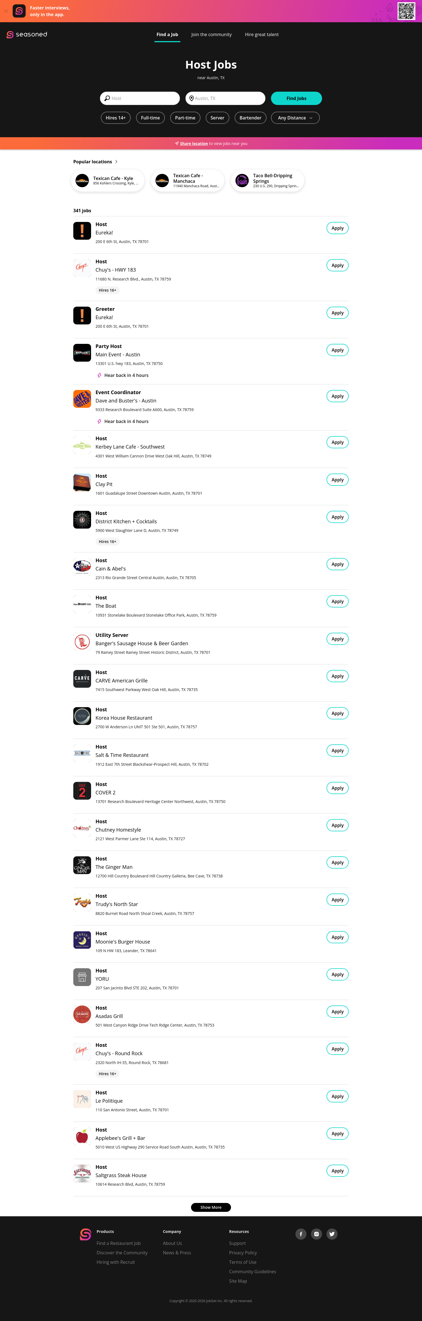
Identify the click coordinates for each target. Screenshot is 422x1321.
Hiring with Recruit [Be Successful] (116, 1262)
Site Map (238, 1281)
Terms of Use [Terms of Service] (242, 1262)
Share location (191, 143)
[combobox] (140, 98)
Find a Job (167, 34)
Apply (337, 228)
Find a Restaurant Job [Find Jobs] (119, 1243)
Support (237, 1243)
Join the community (212, 34)
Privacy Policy (243, 1253)
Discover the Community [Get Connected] (122, 1253)
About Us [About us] (172, 1243)
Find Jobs (297, 98)
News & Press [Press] (177, 1253)
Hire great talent (262, 34)
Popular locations (95, 162)
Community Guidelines (252, 1272)
